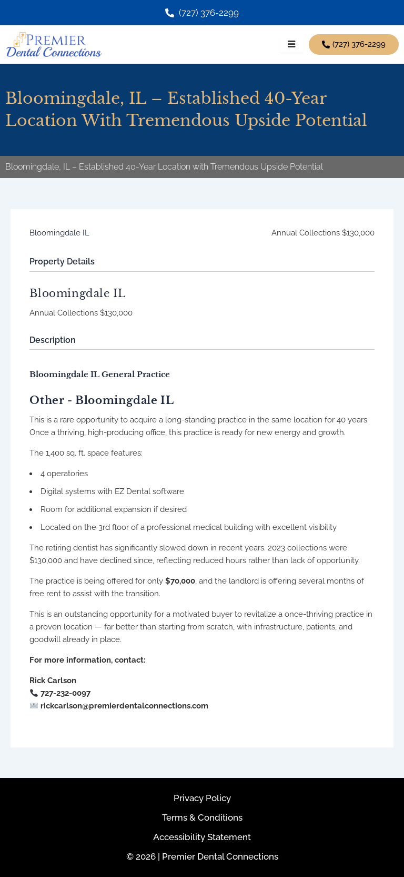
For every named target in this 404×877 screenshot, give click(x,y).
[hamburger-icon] (292, 44)
